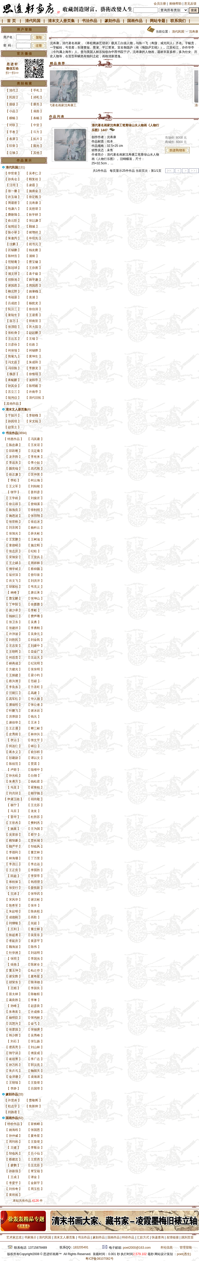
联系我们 (178, 21)
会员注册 (160, 3)
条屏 (12, 139)
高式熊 (35, 468)
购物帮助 (175, 3)
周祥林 (35, 563)
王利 (13, 929)
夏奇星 (35, 976)
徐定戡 (33, 197)
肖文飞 (13, 580)
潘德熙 (13, 704)
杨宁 (13, 805)
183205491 (81, 1247)
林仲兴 (35, 734)
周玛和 (13, 1141)
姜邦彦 (35, 492)
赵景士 (12, 427)
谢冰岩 (35, 710)
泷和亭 (33, 380)
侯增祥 (33, 232)
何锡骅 (33, 350)
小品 (12, 111)
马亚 (13, 787)
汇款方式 (143, 1237)
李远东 (13, 462)
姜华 (13, 817)
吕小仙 (35, 1153)
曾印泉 (35, 575)
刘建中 (35, 645)
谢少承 (13, 610)
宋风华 (13, 899)
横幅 (12, 118)
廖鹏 (13, 1165)
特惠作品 (13, 439)
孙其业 (12, 386)
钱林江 (13, 616)
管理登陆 (186, 1247)
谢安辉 (13, 976)
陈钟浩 (12, 256)
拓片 (36, 139)
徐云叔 (13, 504)
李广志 (35, 1059)
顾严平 (13, 846)
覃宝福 (35, 1171)
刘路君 (12, 1112)
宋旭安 (13, 557)
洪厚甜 (13, 716)
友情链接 (173, 1237)
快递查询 (158, 1237)
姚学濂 (33, 279)
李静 (13, 1088)
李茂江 (13, 864)
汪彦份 (12, 344)
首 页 (11, 21)
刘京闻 (13, 527)
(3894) (16, 433)
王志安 (13, 645)
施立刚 (35, 545)
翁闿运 (12, 226)
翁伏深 (13, 575)
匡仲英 (35, 474)
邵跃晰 (13, 451)
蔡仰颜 (35, 569)
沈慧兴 (13, 1023)
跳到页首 (187, 1237)
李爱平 (13, 1183)
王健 (13, 1147)
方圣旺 (35, 687)
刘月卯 (13, 793)
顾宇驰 (35, 793)
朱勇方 (13, 781)
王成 (13, 1177)
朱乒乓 (13, 1071)
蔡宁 (34, 834)
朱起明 (13, 911)
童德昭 (13, 545)
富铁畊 (35, 1124)
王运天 (35, 657)
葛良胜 (13, 1000)
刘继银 (13, 923)
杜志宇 (12, 1106)
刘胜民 (13, 640)
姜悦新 (35, 888)
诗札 (36, 97)
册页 (36, 104)
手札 (36, 90)
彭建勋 (13, 758)
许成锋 (35, 1012)
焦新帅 (33, 1106)
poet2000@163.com (137, 1247)
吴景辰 (13, 834)
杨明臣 (13, 1017)
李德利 (13, 852)
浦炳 (32, 256)
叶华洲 (13, 952)
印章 (12, 146)
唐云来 (35, 592)
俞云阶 (12, 220)
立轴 (12, 153)
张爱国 (13, 1029)
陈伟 (34, 947)
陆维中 (35, 769)
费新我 (12, 214)
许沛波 (13, 634)
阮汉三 (12, 309)
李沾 (13, 740)
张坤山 (35, 598)
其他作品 (12, 403)
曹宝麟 (13, 598)
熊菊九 (12, 356)
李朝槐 (33, 415)
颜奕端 (13, 468)
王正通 (13, 728)
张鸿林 (35, 1017)
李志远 (35, 864)
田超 (13, 876)
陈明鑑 (33, 386)
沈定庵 (35, 451)
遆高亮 (13, 1047)
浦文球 (12, 273)
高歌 (34, 917)
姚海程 (13, 1130)
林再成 (13, 663)
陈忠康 (13, 445)
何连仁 (13, 746)
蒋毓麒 (12, 380)
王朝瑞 (13, 1082)
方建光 (13, 669)
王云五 (12, 338)
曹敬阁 (33, 1100)
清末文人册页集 (61, 21)
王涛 (13, 893)
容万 (12, 321)
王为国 (35, 828)
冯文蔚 (12, 362)
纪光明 (35, 663)
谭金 (34, 1177)
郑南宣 (33, 321)
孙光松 (13, 775)
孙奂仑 (12, 179)
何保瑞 (12, 350)
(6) (18, 409)
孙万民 (13, 1065)
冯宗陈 (12, 368)
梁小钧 (35, 675)
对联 (12, 125)
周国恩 (33, 285)
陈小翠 (12, 232)
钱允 (34, 716)
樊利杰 (35, 823)
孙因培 (12, 421)
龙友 (34, 811)
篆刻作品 (112, 21)
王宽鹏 (13, 539)
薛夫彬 (35, 533)
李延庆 (13, 941)
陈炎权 (35, 911)
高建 (34, 693)
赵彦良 (35, 1006)
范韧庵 (12, 262)
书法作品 (89, 21)
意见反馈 (190, 3)
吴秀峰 (35, 1035)
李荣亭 (35, 876)
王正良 (13, 870)
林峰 (13, 592)
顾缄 (32, 226)
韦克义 (35, 586)
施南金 (33, 191)
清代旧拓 (35, 397)
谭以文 (35, 758)
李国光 (35, 958)
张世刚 (13, 521)
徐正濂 (13, 474)
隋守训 (13, 1053)
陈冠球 (12, 268)
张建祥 (13, 628)
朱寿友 (13, 1012)
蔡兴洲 (13, 681)
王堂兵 (35, 557)
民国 (12, 97)
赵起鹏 (33, 333)
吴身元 (35, 634)
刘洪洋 (35, 580)
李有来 (35, 456)
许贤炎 (12, 1100)
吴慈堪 (33, 209)
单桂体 (13, 882)
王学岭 (13, 498)
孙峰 (13, 1006)
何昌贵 (13, 657)
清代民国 (32, 21)
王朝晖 (13, 651)
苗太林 (13, 994)
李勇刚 (35, 628)
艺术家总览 (13, 1237)
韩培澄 (35, 882)
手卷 (12, 132)
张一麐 (12, 191)
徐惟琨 (33, 374)
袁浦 (32, 297)
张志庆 (13, 551)
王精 (13, 988)
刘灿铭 (35, 486)
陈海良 (13, 510)
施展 (13, 828)
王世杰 (13, 823)
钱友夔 (33, 250)
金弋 (34, 1023)
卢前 (13, 769)
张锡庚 (35, 1029)
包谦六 (12, 209)
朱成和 (33, 362)
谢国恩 (12, 285)
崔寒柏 (35, 787)
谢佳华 (13, 722)
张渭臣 (12, 327)
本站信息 (166, 1247)
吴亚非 (35, 935)
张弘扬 (35, 1041)
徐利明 (35, 510)
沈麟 (12, 244)
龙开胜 (13, 456)
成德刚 (13, 917)
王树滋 (35, 539)
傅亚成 (35, 1053)
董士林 (35, 929)
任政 (32, 344)
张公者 (35, 704)
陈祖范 (13, 764)
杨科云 (35, 527)
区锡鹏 (12, 250)
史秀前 (13, 734)
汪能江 (13, 693)
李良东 (13, 687)
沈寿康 (33, 203)
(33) (14, 1094)
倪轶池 (12, 279)
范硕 (34, 681)
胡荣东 (13, 982)
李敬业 (35, 1147)
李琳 (34, 1000)
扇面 (36, 111)
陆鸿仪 (12, 397)
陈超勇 (13, 935)
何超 (34, 923)
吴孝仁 (33, 173)
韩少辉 (13, 1035)
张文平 (35, 740)
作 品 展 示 (24, 160)
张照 (13, 958)
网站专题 (157, 21)
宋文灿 (33, 421)
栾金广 (35, 651)
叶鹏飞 (13, 710)
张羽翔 (35, 516)
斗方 (36, 132)
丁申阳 (13, 604)
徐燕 (13, 964)
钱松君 (35, 781)
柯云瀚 (35, 480)
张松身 (12, 333)
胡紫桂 (13, 586)
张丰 (34, 905)
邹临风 (35, 846)
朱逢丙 (12, 238)
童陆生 (12, 315)
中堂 (36, 125)
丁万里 (35, 858)
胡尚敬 (35, 799)
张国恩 (35, 1130)
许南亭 (33, 392)
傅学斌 (13, 569)
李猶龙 (33, 368)
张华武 (35, 893)
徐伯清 (33, 309)
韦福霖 (12, 297)
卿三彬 (35, 728)
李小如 (35, 462)
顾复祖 (33, 179)
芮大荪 (33, 327)
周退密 (12, 203)
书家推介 (30, 1237)
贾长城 (35, 840)
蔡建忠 (13, 1159)
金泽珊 (13, 1076)
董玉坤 (13, 970)
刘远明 (35, 952)
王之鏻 (13, 563)
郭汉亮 (35, 1065)
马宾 (13, 811)
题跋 (12, 104)
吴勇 (34, 622)
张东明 (35, 669)
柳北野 (12, 291)
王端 (32, 338)
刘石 (13, 1041)
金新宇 (35, 1183)
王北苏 (35, 805)
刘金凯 (35, 640)
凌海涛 (35, 1076)
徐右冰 (35, 521)
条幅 (36, 118)
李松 (13, 480)
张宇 (13, 492)
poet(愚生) (184, 1254)
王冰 (34, 722)
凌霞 (32, 185)
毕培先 (33, 238)
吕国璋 (35, 1088)
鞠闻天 (35, 1071)
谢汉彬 (35, 899)
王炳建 (13, 675)
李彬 (34, 610)
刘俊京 (35, 498)
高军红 (13, 699)
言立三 (12, 392)
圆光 (36, 146)
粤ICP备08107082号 (99, 1258)
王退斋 (33, 315)
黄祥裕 (13, 1195)
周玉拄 (35, 1189)
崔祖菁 (13, 1059)
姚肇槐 (33, 291)
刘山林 (35, 1047)
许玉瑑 (12, 197)
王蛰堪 (35, 1082)
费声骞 (35, 616)
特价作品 (13, 1124)
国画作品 (134, 21)
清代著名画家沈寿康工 (74, 105)
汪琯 (12, 185)
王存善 (33, 268)
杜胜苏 (35, 817)
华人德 (35, 699)
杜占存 (35, 970)
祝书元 (33, 244)
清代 (12, 90)
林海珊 (13, 858)
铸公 (34, 746)
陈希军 (13, 905)
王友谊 (35, 445)
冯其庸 (35, 439)
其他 (36, 153)
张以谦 (33, 220)
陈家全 (35, 964)
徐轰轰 (35, 604)
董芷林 (35, 852)
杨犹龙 (33, 303)
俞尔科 (35, 752)
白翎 (34, 775)
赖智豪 (13, 840)
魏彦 (12, 374)
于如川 (12, 415)
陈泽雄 (35, 982)
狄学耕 (33, 214)
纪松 (34, 551)
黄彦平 (35, 941)
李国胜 (35, 870)
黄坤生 (33, 356)
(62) (14, 1118)
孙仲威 (13, 1136)
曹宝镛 (33, 262)
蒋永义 (13, 752)
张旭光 (13, 533)
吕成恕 (12, 303)
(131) (15, 167)
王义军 (13, 486)
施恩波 (13, 516)
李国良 (35, 988)
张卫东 (13, 622)
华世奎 (12, 173)
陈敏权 (35, 994)
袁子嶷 (33, 273)
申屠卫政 (13, 799)
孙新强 (13, 1171)
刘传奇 (13, 1189)
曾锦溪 (35, 504)
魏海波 (13, 947)
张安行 (13, 888)
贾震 (34, 764)
